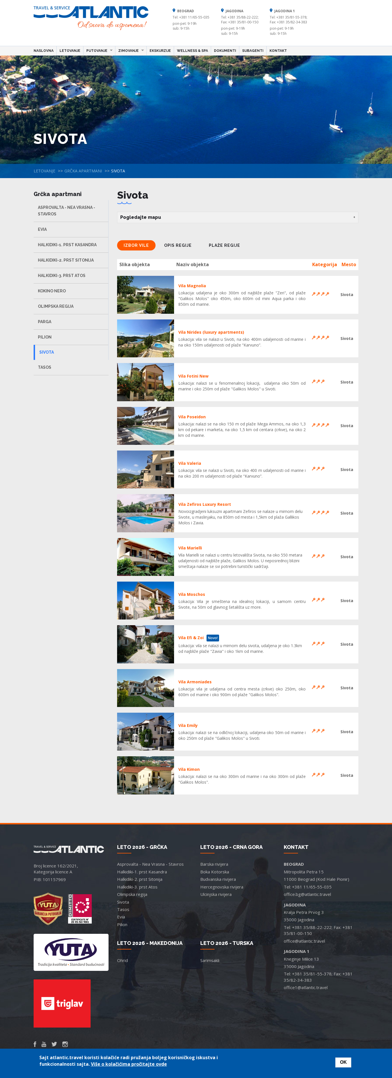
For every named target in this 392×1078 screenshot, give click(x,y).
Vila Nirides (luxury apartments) (211, 332)
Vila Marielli (190, 548)
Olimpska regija (56, 306)
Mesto (349, 264)
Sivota (46, 352)
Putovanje (98, 50)
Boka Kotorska (214, 872)
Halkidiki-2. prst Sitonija (66, 260)
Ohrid (122, 960)
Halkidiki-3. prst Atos (61, 275)
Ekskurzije (160, 51)
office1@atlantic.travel (306, 987)
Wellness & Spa (192, 51)
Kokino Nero (52, 291)
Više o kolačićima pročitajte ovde (129, 1064)
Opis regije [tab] (178, 245)
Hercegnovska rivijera (221, 887)
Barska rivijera (214, 864)
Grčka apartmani (83, 171)
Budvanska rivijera (218, 879)
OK (343, 1062)
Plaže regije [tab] (224, 245)
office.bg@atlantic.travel (307, 894)
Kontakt (278, 51)
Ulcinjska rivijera (216, 894)
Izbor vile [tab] (136, 245)
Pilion (45, 337)
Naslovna (44, 51)
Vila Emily (188, 725)
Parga (44, 321)
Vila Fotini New (193, 376)
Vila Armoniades (195, 681)
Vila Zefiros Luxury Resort (204, 504)
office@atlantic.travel (304, 941)
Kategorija (324, 264)
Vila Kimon (189, 769)
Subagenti (253, 51)
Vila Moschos (191, 594)
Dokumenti (225, 51)
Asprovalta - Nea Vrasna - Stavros (66, 210)
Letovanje (70, 51)
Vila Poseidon (192, 416)
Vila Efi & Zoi (191, 637)
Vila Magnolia (192, 285)
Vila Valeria (189, 463)
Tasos (44, 367)
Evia (42, 229)
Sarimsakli (209, 960)
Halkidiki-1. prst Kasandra (67, 245)
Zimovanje (129, 50)
